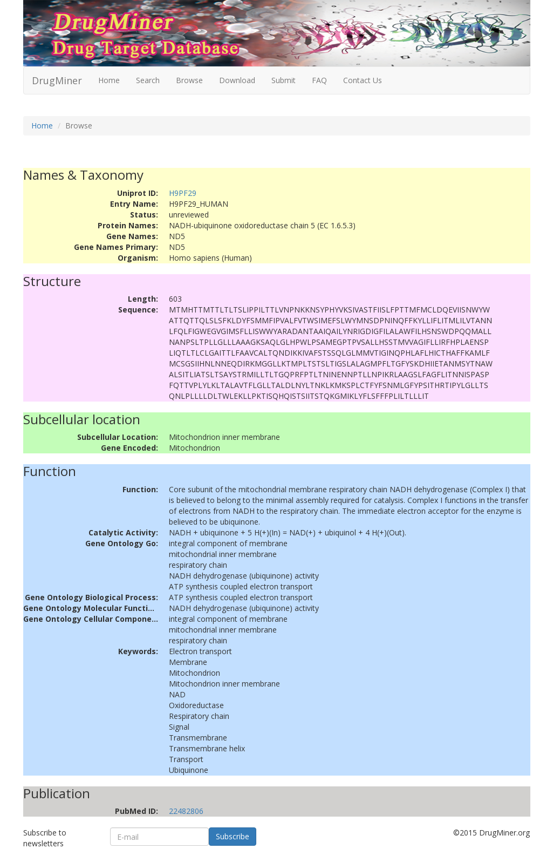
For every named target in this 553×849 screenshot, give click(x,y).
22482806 (186, 811)
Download (237, 80)
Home (109, 80)
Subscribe (232, 836)
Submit (283, 80)
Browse (189, 80)
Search (148, 80)
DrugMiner (57, 80)
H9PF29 (182, 193)
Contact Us (362, 80)
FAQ (319, 80)
